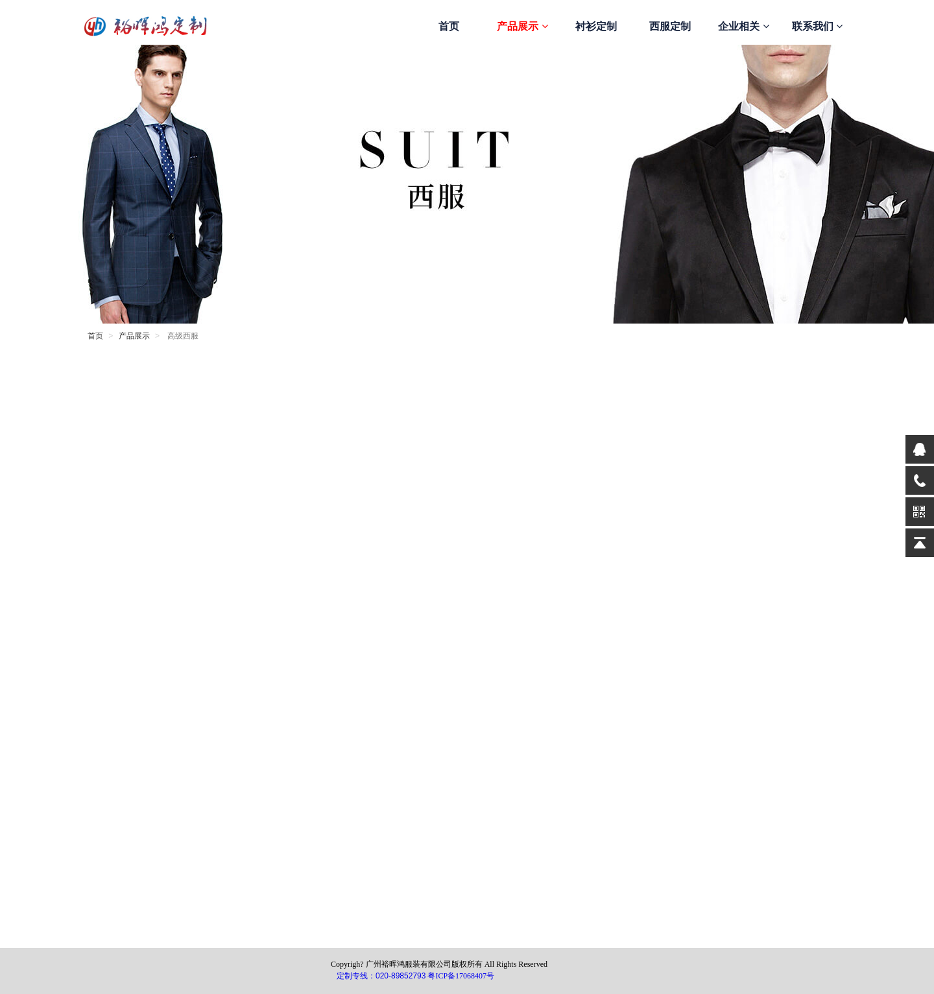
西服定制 (670, 26)
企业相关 (743, 26)
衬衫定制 (596, 26)
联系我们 (817, 26)
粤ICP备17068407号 (460, 975)
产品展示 (522, 26)
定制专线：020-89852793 (381, 975)
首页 (448, 26)
